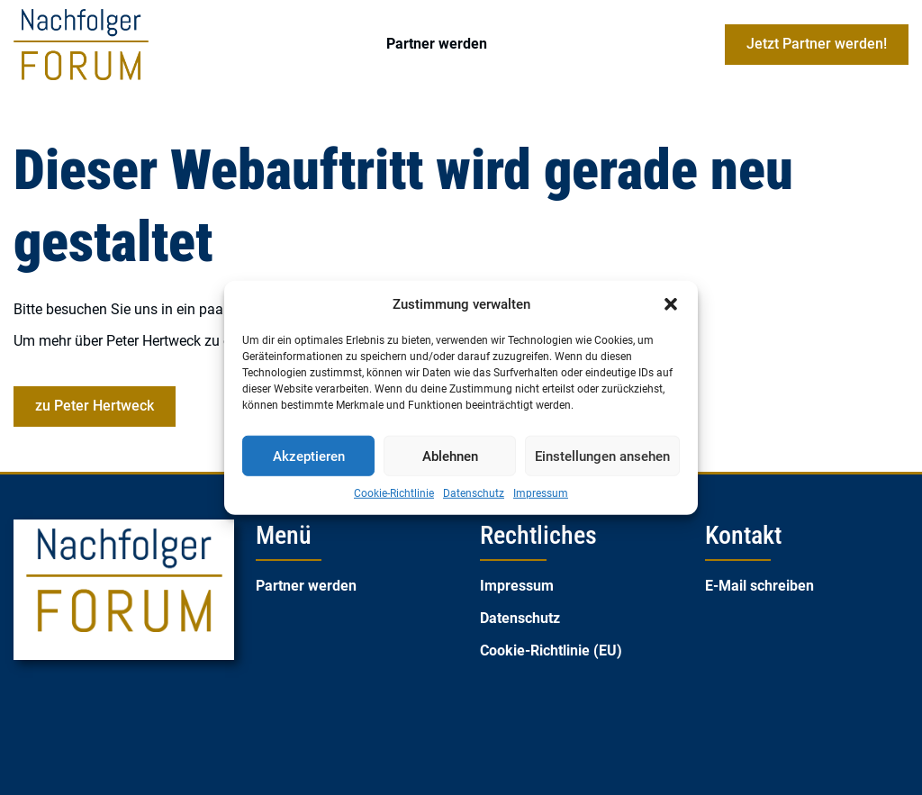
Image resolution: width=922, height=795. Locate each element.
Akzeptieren (309, 455)
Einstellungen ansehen (602, 455)
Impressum (540, 493)
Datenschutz (473, 493)
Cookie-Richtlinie (394, 493)
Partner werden (436, 43)
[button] (671, 304)
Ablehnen (450, 455)
